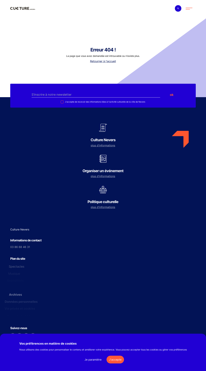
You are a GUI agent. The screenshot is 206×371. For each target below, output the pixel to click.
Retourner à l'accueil (103, 61)
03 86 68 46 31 (20, 246)
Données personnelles (20, 301)
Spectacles (15, 266)
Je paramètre (93, 359)
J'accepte (115, 359)
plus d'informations (103, 145)
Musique (14, 273)
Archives (14, 294)
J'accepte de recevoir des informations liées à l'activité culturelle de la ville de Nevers (104, 102)
